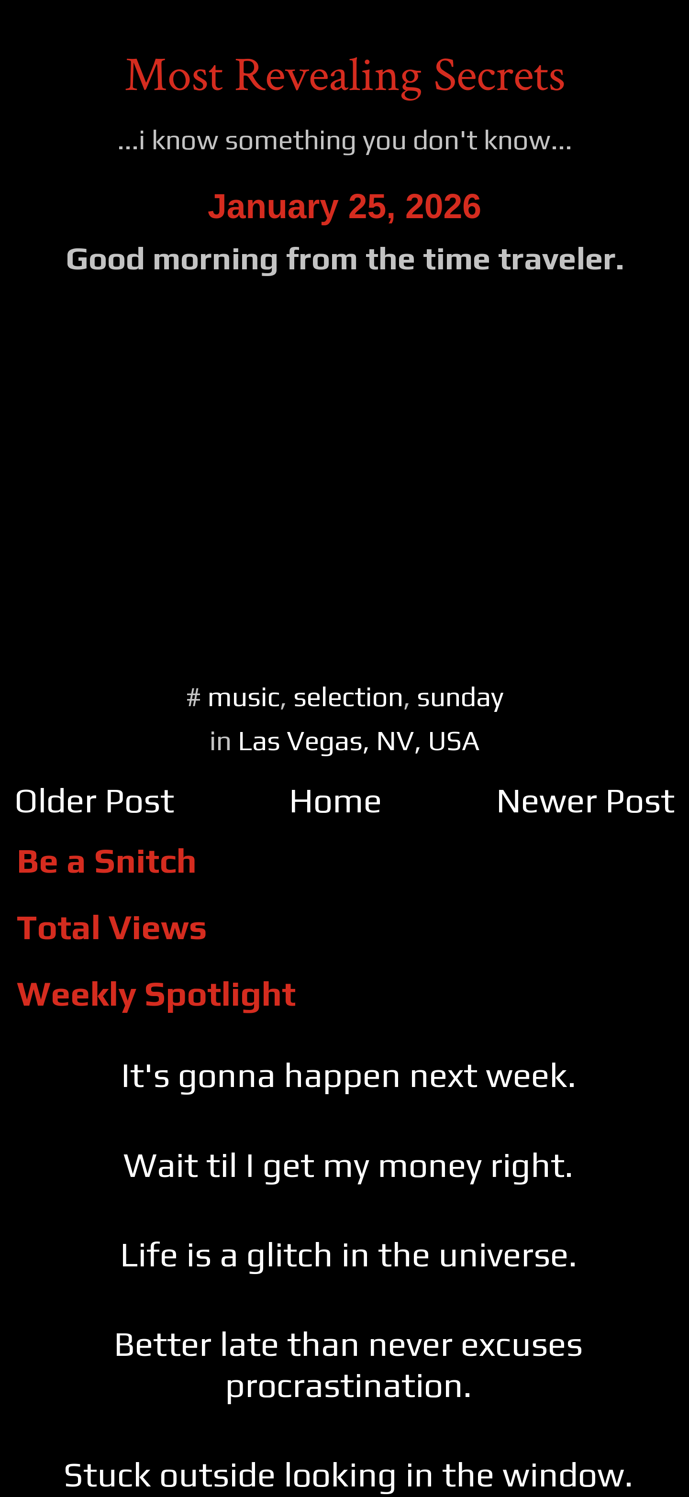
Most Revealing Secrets (344, 75)
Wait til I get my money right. (348, 1165)
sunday (460, 696)
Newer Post (585, 800)
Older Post (94, 800)
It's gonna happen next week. (348, 1075)
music (244, 696)
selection (348, 696)
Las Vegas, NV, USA (359, 740)
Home (335, 800)
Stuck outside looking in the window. (348, 1474)
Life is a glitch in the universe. (348, 1254)
